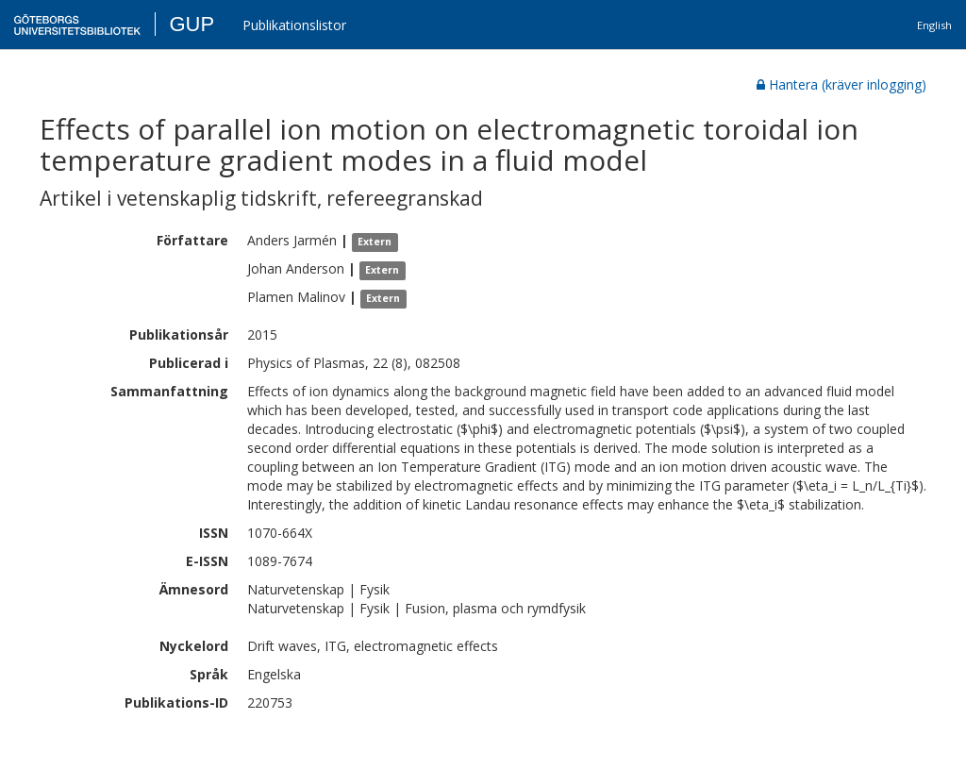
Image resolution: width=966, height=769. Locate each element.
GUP (191, 24)
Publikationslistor (294, 25)
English (934, 25)
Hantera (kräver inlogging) (841, 84)
